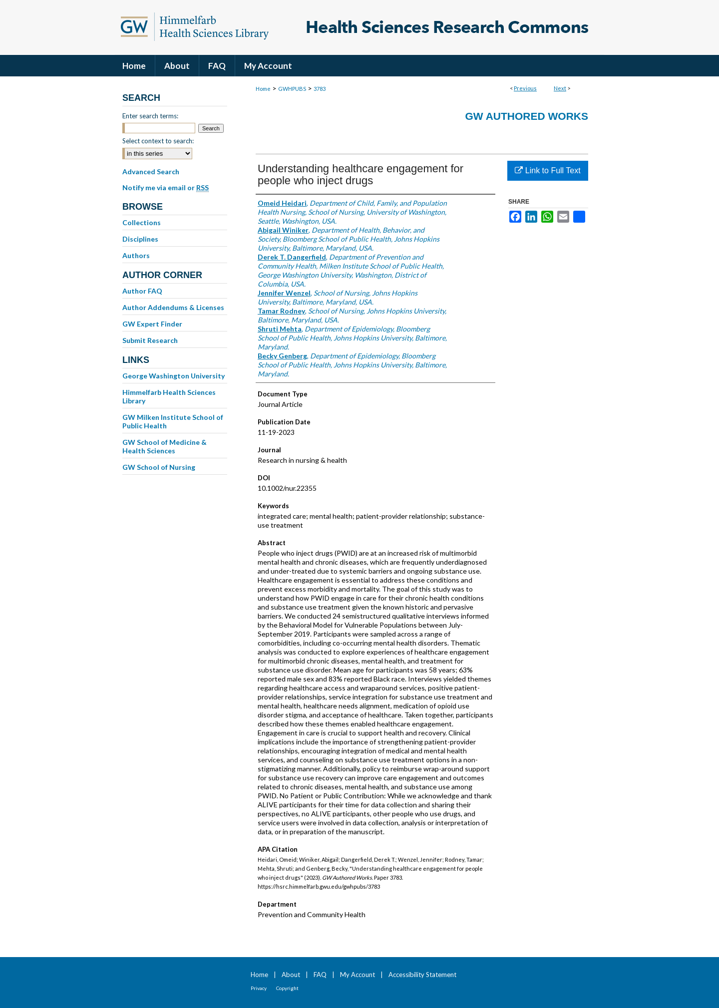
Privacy (259, 988)
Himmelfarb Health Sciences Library (169, 396)
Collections (141, 222)
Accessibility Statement (422, 975)
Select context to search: (158, 141)
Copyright (287, 988)
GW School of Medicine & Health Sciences (164, 446)
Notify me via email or (165, 187)
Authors (136, 255)
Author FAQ (142, 291)
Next (560, 88)
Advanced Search (150, 171)
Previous (525, 88)
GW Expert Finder (152, 324)
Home (263, 88)
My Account (357, 975)
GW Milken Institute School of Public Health (172, 421)
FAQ (320, 975)
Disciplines (140, 239)
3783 (320, 88)
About (291, 975)
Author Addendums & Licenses (173, 307)
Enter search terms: (150, 116)
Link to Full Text (547, 170)
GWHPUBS (292, 88)
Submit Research (150, 340)
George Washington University (173, 375)
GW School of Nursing (158, 467)
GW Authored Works (526, 116)
